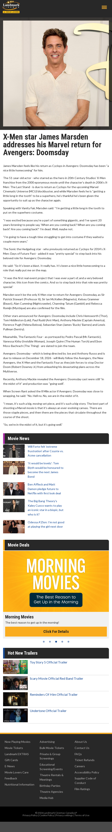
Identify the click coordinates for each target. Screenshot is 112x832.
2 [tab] (50, 642)
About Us (81, 741)
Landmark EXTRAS (17, 754)
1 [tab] (44, 642)
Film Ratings (82, 789)
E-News (10, 766)
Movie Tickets (14, 748)
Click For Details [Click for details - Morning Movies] (56, 631)
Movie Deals (18, 545)
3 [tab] (56, 642)
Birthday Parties (50, 785)
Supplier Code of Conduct (85, 781)
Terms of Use (82, 815)
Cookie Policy (46, 815)
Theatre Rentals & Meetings (52, 777)
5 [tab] (68, 642)
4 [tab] (62, 642)
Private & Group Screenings (50, 756)
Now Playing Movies (17, 741)
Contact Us (82, 748)
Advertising (47, 741)
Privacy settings (64, 815)
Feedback (11, 778)
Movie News (18, 438)
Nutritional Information (19, 784)
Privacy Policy (30, 815)
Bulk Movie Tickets (52, 748)
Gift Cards (11, 760)
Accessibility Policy (87, 772)
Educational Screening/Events (51, 767)
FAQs (78, 754)
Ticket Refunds (85, 760)
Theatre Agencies (51, 791)
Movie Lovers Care (17, 772)
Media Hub (46, 798)
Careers (80, 766)
